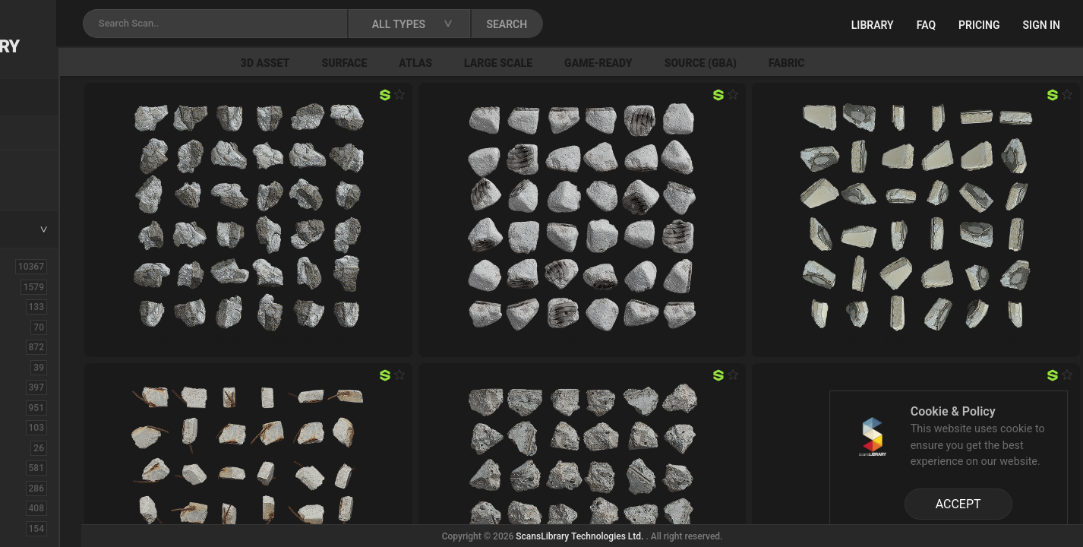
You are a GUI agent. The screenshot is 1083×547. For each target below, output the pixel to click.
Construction (52, 407)
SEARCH (667, 24)
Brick (33, 327)
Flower (37, 507)
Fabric (921, 63)
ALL (29, 266)
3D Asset (400, 63)
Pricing (979, 25)
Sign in (1041, 25)
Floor (33, 488)
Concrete (42, 387)
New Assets (50, 165)
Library (872, 25)
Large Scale (633, 63)
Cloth (33, 367)
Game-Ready (733, 63)
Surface (479, 63)
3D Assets (45, 286)
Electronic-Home (62, 447)
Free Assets (50, 185)
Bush (33, 346)
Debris (36, 427)
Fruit (31, 528)
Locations (45, 134)
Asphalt (39, 306)
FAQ (926, 25)
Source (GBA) (836, 63)
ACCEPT (958, 504)
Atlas (550, 63)
